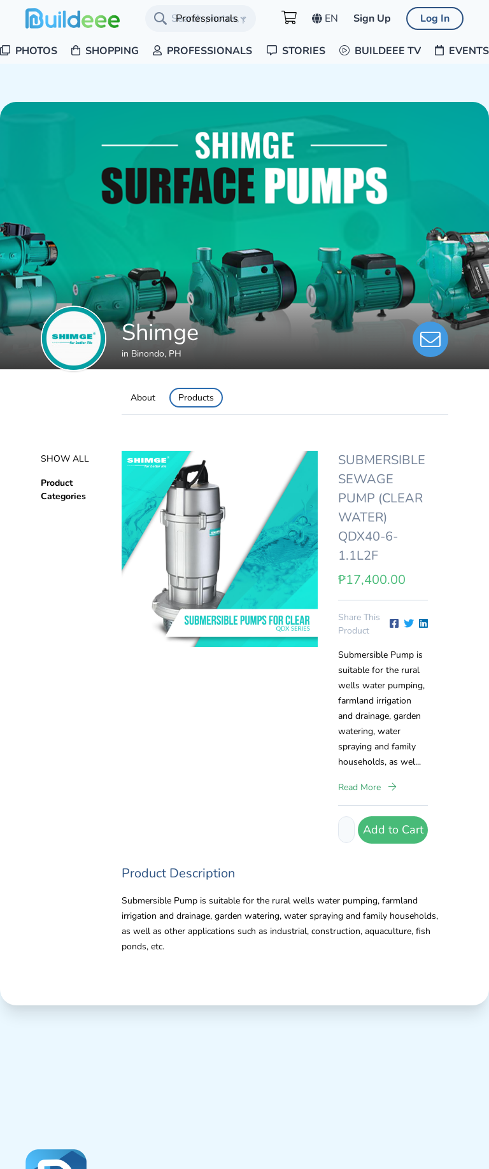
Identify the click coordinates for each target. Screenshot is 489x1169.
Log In (435, 18)
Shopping (105, 51)
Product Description (178, 873)
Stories (296, 51)
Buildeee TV (380, 51)
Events (462, 51)
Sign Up (372, 18)
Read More (367, 787)
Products (196, 398)
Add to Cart (393, 829)
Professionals (202, 51)
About (143, 398)
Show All (65, 459)
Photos (28, 51)
